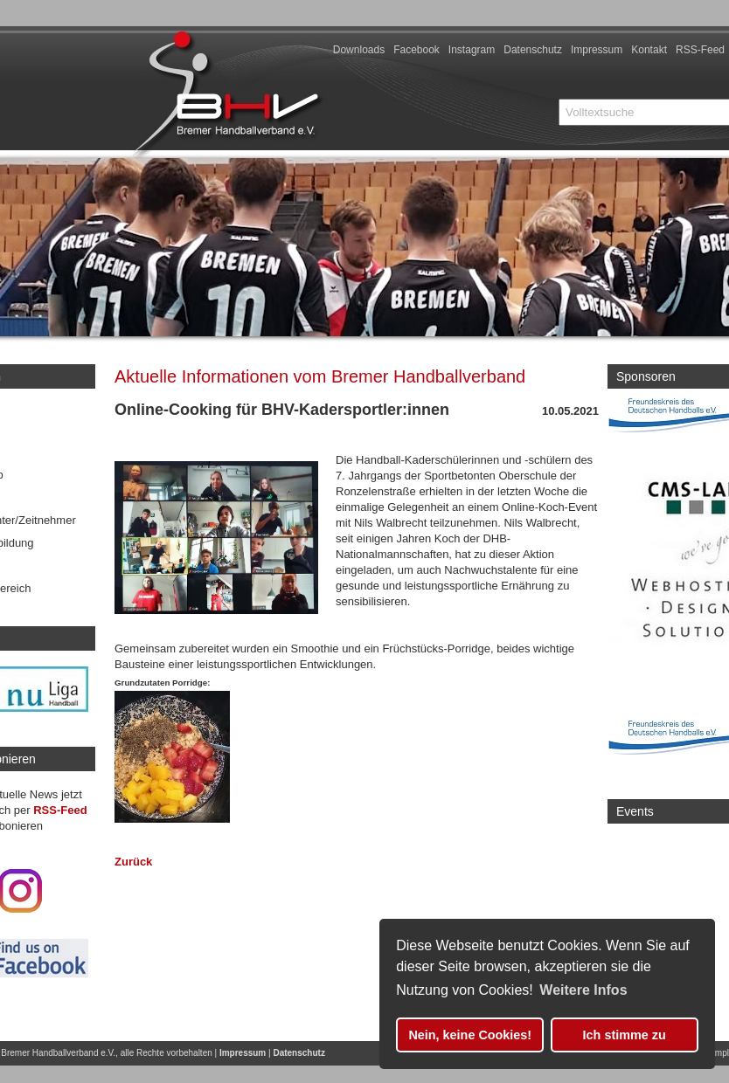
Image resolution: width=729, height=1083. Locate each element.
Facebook (416, 50)
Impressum (596, 50)
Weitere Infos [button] (583, 990)
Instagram (471, 50)
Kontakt (649, 50)
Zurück (133, 861)
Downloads (359, 50)
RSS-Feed (700, 50)
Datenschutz (532, 50)
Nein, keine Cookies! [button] (469, 1035)
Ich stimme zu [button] (624, 1035)
